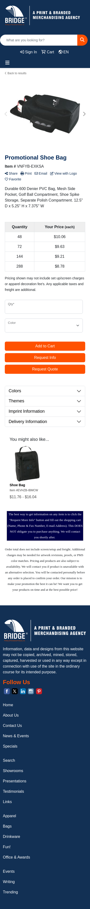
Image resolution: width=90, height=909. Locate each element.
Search (9, 760)
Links (7, 802)
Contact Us (12, 726)
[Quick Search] (39, 40)
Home (8, 705)
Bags (7, 826)
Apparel (9, 816)
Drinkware (11, 837)
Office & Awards (16, 857)
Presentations (14, 781)
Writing (9, 882)
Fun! (7, 847)
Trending (10, 892)
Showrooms (13, 771)
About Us (11, 715)
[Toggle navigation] (7, 62)
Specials (10, 746)
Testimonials (13, 791)
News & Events (16, 736)
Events (9, 871)
